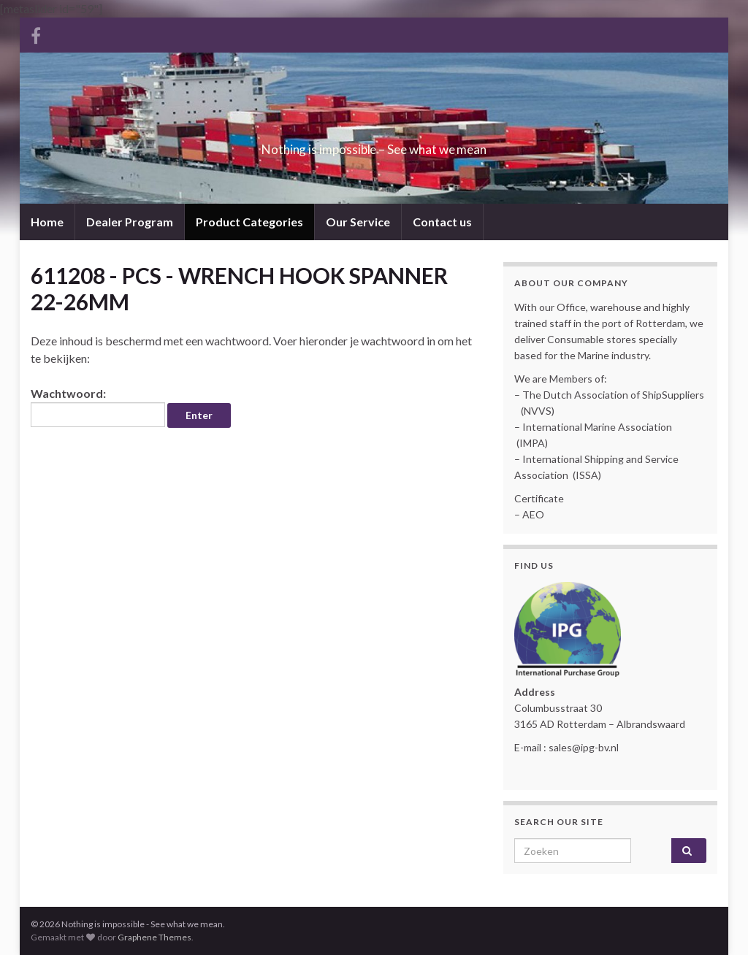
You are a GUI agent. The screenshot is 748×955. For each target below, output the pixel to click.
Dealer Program (129, 222)
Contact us (442, 222)
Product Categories (249, 222)
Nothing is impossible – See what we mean (374, 145)
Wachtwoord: (98, 406)
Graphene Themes (154, 937)
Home (47, 222)
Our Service (358, 222)
